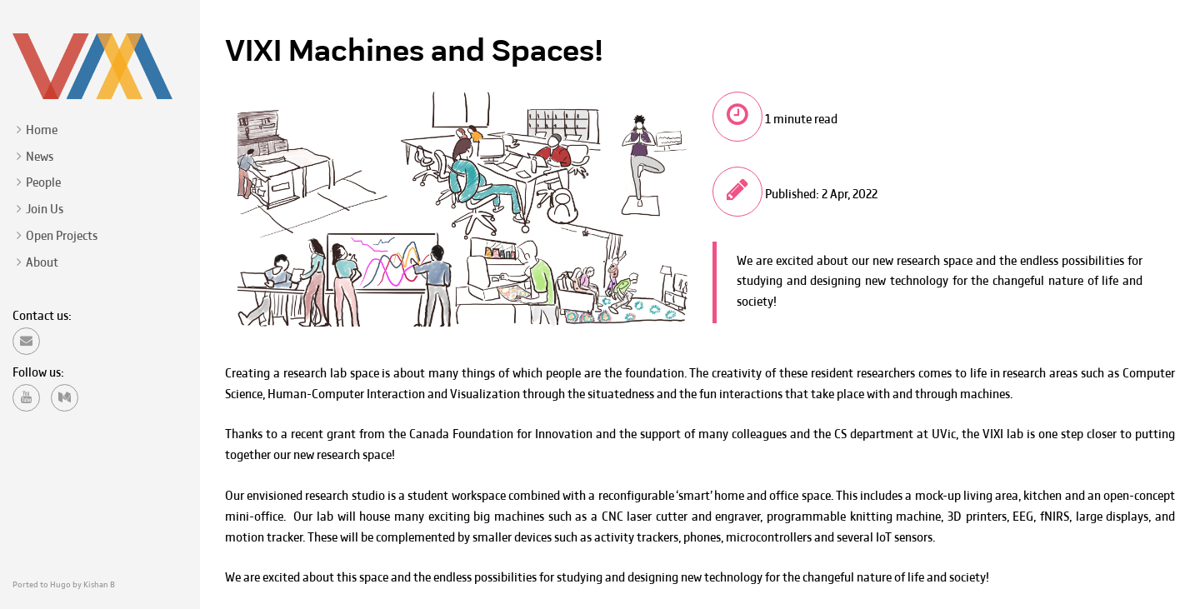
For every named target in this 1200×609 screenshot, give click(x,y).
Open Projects (62, 236)
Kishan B (99, 585)
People (43, 183)
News (39, 157)
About (42, 263)
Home (42, 130)
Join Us (44, 210)
